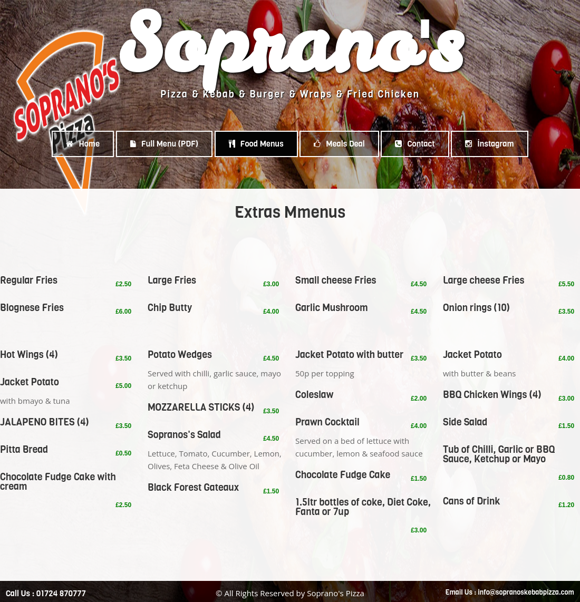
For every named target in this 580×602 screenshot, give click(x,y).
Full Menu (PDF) (164, 144)
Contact (414, 144)
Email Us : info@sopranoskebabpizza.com (510, 592)
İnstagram (489, 144)
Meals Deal (339, 144)
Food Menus (256, 144)
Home (83, 144)
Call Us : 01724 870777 (46, 593)
